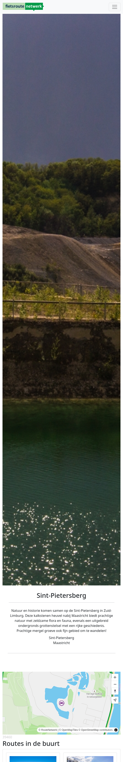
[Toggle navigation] (114, 7)
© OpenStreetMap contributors (96, 729)
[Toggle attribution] (115, 729)
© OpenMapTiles (68, 729)
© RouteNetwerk (48, 729)
